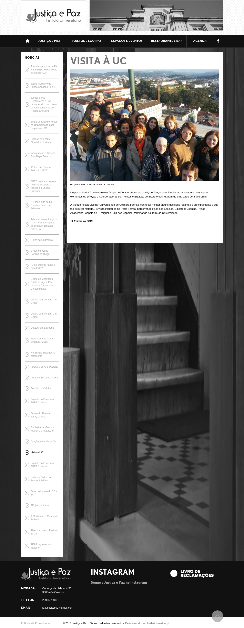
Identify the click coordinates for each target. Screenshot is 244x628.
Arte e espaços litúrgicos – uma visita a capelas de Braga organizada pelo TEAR (44, 224)
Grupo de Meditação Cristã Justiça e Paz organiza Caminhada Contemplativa (42, 284)
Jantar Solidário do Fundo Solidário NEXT (43, 85)
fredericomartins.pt (158, 623)
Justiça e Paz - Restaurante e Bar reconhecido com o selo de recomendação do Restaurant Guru (44, 104)
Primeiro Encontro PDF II (44, 377)
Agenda (200, 40)
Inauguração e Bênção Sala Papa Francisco (43, 155)
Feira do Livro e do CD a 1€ (44, 493)
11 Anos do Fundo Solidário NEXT (41, 169)
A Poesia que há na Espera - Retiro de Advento (41, 205)
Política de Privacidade (35, 623)
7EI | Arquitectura (40, 505)
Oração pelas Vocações (44, 441)
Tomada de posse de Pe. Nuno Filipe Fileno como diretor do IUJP (44, 69)
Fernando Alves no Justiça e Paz (41, 415)
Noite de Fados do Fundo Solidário (41, 479)
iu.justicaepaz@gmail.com (57, 607)
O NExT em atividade (42, 327)
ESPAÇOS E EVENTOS (127, 40)
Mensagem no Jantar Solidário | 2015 (42, 340)
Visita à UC (37, 452)
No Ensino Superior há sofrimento (43, 354)
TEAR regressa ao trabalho (41, 546)
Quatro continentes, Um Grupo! (44, 301)
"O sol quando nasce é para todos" (43, 266)
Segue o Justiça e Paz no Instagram (119, 582)
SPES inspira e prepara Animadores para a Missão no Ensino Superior (43, 186)
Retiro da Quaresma (42, 240)
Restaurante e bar (167, 40)
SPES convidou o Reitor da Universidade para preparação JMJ (44, 125)
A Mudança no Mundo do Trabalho (44, 518)
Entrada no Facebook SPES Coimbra (42, 401)
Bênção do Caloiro (41, 388)
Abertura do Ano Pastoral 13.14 (44, 532)
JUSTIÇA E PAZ (49, 40)
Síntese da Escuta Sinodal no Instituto (41, 141)
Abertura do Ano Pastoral (44, 366)
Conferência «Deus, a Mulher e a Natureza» (42, 429)
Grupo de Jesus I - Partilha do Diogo (41, 252)
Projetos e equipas (86, 40)
